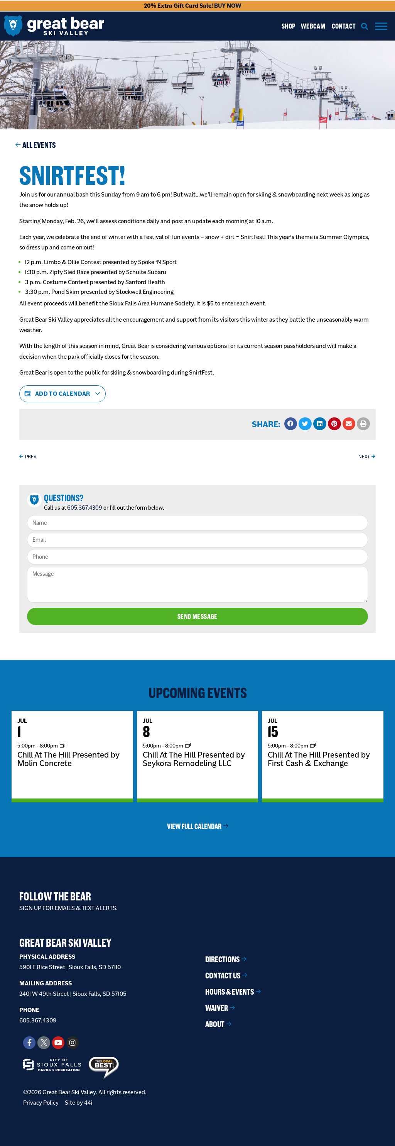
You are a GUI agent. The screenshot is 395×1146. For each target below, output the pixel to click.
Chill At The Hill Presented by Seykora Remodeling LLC (194, 758)
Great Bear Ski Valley (65, 942)
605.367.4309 (84, 507)
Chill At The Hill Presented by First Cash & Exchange (319, 758)
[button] (364, 26)
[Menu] (381, 26)
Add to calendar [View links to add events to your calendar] (62, 394)
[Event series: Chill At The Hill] (62, 745)
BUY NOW (227, 5)
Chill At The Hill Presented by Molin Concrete (68, 758)
